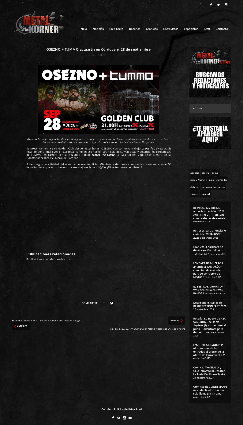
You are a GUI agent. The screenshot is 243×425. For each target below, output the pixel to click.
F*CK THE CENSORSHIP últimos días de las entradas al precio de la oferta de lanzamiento (208, 349)
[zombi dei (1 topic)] (221, 178)
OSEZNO (106, 147)
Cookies (106, 408)
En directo (116, 28)
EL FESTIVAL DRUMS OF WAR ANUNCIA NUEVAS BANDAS (208, 289)
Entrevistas (170, 28)
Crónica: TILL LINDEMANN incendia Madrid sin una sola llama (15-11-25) (210, 389)
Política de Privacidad (128, 408)
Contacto (222, 28)
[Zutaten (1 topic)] (194, 185)
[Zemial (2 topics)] (215, 171)
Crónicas (152, 28)
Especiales (191, 28)
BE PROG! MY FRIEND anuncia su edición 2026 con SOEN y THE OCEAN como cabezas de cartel (208, 212)
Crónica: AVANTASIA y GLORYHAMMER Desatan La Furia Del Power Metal (209, 369)
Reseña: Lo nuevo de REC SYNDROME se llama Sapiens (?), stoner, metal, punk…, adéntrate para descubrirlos (209, 324)
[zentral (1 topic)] (205, 171)
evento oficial (89, 163)
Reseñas (134, 28)
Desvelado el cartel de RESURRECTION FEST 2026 (209, 303)
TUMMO (36, 154)
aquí (167, 147)
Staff (207, 28)
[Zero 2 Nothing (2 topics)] (198, 178)
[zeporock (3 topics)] (205, 192)
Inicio (83, 28)
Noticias (98, 28)
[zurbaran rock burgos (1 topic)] (213, 185)
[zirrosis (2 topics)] (194, 192)
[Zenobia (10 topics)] (194, 171)
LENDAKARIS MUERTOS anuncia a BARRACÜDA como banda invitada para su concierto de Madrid (208, 269)
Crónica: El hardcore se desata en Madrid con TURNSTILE (208, 249)
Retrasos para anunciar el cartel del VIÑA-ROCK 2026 (209, 233)
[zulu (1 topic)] (211, 178)
